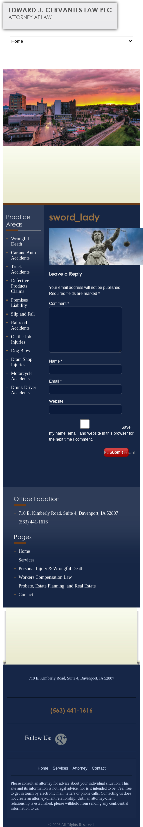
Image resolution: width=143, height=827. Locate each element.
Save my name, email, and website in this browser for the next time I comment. (91, 433)
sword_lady (74, 217)
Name (55, 361)
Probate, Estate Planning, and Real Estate (57, 585)
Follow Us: (38, 738)
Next (132, 102)
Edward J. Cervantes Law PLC (65, 13)
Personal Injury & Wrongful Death (51, 568)
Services (26, 559)
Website (56, 401)
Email (55, 381)
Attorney (80, 768)
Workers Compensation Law (45, 577)
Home (24, 551)
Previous (11, 102)
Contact (26, 594)
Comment (59, 303)
